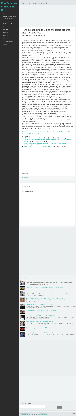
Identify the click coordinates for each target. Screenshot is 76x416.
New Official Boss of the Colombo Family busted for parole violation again (44, 298)
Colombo (5, 35)
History (5, 44)
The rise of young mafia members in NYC (36, 328)
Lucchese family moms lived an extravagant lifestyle (39, 321)
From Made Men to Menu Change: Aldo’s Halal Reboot (39, 304)
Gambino (5, 32)
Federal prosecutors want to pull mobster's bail (37, 146)
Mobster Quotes (7, 21)
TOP (73, 413)
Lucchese (5, 26)
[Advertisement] (47, 17)
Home (5, 13)
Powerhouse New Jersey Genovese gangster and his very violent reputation (45, 287)
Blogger (46, 413)
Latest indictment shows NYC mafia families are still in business (42, 292)
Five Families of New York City (9, 6)
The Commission (8, 41)
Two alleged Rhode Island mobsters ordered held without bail (46, 31)
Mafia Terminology (8, 24)
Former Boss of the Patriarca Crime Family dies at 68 (39, 333)
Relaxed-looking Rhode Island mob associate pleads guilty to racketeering (45, 143)
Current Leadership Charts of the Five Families (10, 17)
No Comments (26, 177)
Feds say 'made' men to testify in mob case (36, 138)
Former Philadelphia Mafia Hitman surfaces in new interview (41, 310)
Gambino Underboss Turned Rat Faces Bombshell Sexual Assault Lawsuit (44, 281)
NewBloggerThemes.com (42, 414)
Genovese (5, 29)
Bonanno (5, 38)
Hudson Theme (27, 414)
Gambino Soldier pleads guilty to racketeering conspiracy (40, 315)
